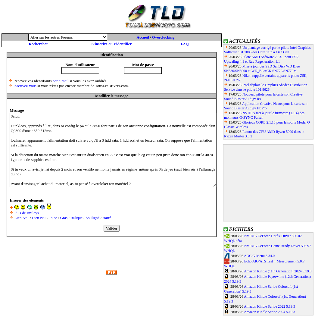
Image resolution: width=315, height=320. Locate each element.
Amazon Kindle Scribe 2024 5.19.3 (269, 312)
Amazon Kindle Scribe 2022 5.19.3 (269, 306)
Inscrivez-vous (24, 85)
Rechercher (38, 44)
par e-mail (61, 81)
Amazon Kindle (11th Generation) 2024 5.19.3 (278, 271)
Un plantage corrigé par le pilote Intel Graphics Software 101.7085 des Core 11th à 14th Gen (267, 49)
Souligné (92, 217)
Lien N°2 (39, 217)
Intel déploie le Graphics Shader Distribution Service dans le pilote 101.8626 (265, 87)
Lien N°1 (21, 217)
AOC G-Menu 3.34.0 (259, 256)
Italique (76, 217)
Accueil (143, 37)
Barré (107, 217)
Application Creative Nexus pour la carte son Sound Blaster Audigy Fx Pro (265, 106)
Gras (64, 217)
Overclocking (163, 37)
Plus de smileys (26, 213)
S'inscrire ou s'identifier (112, 44)
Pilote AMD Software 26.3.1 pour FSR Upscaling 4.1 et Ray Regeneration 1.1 (261, 59)
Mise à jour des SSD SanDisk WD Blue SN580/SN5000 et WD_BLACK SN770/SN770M (262, 68)
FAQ (185, 44)
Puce (53, 217)
